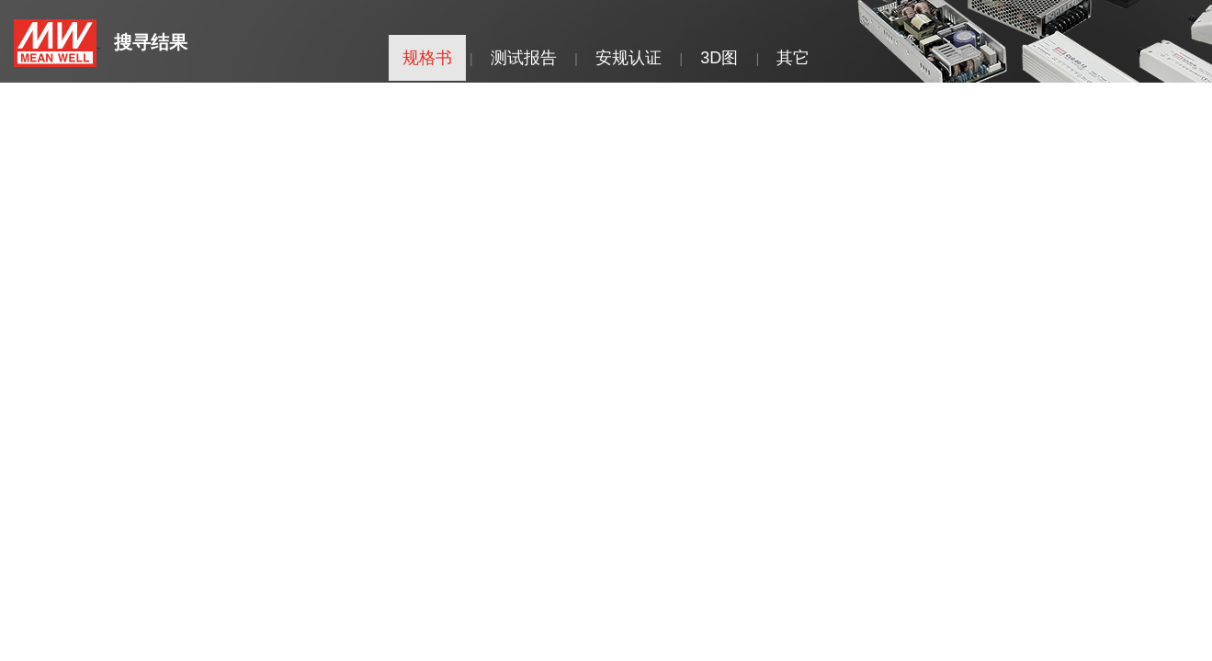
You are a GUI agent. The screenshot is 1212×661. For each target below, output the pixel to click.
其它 (793, 58)
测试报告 (524, 58)
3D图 (719, 58)
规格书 (427, 58)
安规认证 (628, 58)
